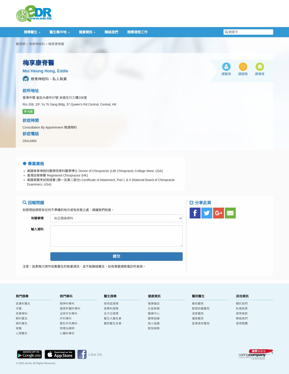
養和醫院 (198, 303)
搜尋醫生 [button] (32, 32)
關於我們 (242, 303)
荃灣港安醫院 (201, 323)
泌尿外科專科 (68, 313)
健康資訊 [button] (87, 32)
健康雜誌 (154, 303)
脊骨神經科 (37, 44)
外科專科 (66, 318)
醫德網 (20, 44)
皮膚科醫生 (23, 303)
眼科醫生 (22, 318)
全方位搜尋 (111, 313)
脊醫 (19, 328)
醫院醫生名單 (112, 323)
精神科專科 (67, 303)
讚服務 (243, 74)
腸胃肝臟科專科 (70, 308)
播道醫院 (198, 318)
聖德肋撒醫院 (201, 308)
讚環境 (259, 74)
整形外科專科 (68, 323)
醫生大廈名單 (112, 318)
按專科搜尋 (111, 308)
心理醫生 (22, 333)
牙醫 (19, 308)
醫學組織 (154, 318)
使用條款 (242, 313)
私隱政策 (242, 308)
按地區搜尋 (111, 303)
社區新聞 (154, 308)
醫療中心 (154, 313)
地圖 (28, 111)
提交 (116, 256)
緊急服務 (154, 328)
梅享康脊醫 (56, 44)
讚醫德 (226, 74)
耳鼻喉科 (22, 313)
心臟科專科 (67, 333)
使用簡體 (242, 323)
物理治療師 (67, 328)
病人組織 (154, 323)
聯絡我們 (111, 32)
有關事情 (37, 218)
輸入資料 (37, 229)
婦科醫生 (22, 323)
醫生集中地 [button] (59, 32)
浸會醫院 (198, 313)
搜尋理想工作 (137, 32)
